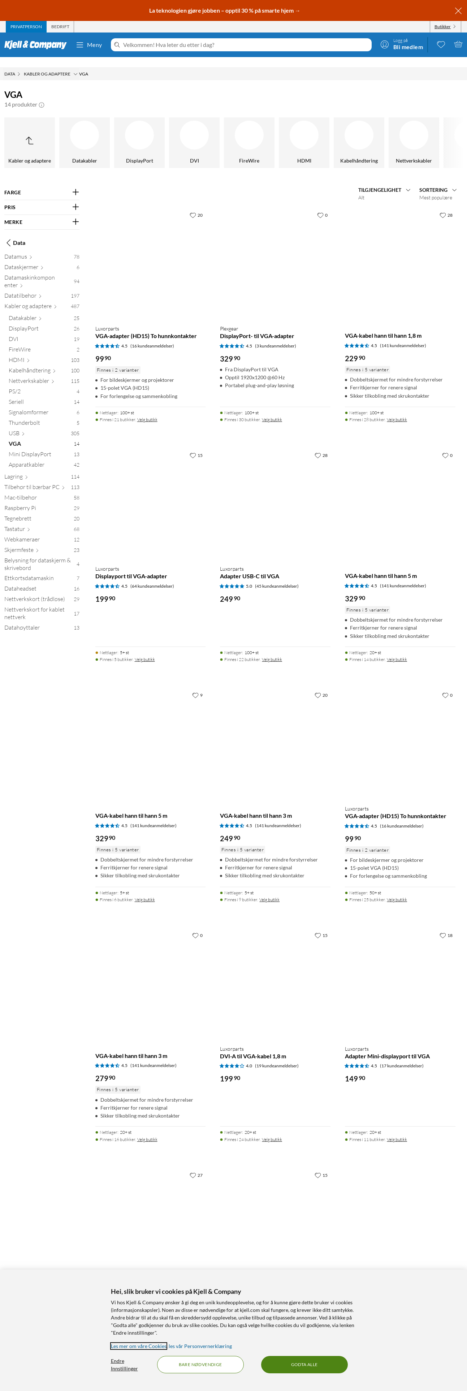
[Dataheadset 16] (41, 580)
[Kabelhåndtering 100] (44, 362)
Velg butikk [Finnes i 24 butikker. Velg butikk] (272, 1129)
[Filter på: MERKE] (41, 212)
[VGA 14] (44, 435)
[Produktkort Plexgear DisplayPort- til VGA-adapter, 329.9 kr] (275, 253)
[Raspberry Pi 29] (41, 499)
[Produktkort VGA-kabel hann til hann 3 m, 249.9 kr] (275, 733)
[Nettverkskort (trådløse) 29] (41, 590)
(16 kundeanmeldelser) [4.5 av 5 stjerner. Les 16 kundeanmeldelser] (152, 335)
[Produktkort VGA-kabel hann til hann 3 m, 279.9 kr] (150, 974)
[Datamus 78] (41, 248)
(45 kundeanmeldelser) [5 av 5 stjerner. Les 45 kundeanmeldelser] (277, 576)
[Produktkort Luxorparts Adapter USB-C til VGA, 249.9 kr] (275, 494)
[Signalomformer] (163, 132)
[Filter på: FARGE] (41, 182)
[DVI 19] (44, 330)
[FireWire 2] (44, 341)
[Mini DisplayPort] (382, 132)
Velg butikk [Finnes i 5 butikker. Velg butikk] (145, 649)
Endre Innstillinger (124, 1364)
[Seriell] (108, 132)
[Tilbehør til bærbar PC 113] (41, 478)
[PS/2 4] (44, 382)
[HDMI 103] (44, 351)
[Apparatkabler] (437, 132)
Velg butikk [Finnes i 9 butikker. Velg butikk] (269, 889)
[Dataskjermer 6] (41, 258)
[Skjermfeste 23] (41, 541)
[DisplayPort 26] (44, 320)
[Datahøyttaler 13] (41, 619)
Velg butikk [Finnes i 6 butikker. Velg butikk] (145, 889)
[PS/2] (53, 132)
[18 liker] (446, 925)
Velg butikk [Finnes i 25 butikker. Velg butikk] (397, 889)
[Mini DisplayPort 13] (44, 445)
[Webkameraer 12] (41, 531)
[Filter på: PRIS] (41, 197)
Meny (88, 44)
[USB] (273, 132)
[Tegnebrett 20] (41, 510)
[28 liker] (446, 204)
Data (14, 232)
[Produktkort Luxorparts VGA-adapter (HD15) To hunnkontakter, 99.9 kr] (150, 253)
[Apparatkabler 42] (44, 456)
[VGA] (327, 132)
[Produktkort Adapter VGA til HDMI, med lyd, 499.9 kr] (275, 1213)
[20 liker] (196, 204)
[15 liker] (196, 445)
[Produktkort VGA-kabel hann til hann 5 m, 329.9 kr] (400, 494)
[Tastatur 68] (41, 520)
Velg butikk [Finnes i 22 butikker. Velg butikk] (272, 649)
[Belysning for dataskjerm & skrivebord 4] (41, 556)
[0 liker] (322, 204)
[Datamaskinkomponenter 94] (41, 273)
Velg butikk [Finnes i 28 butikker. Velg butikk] (397, 409)
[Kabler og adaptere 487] (41, 297)
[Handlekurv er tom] (458, 44)
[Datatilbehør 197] (41, 287)
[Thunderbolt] (218, 132)
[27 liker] (196, 1165)
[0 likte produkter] (441, 44)
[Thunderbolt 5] (44, 414)
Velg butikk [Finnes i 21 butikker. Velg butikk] (147, 409)
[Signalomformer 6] (44, 403)
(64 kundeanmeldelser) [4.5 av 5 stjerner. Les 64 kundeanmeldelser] (152, 576)
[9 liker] (197, 685)
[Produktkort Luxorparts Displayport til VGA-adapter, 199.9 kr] (150, 494)
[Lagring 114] (41, 468)
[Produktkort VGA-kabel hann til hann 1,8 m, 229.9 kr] (400, 253)
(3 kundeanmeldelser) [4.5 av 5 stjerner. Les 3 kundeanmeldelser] (275, 335)
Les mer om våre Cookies (139, 1346)
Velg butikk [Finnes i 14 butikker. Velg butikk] (397, 649)
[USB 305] (44, 424)
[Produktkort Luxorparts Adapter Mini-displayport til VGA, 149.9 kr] (400, 974)
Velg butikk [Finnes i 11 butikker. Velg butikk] (397, 1129)
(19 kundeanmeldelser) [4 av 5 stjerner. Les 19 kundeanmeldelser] (277, 1055)
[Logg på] (401, 44)
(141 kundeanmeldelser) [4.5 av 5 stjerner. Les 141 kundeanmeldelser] (403, 335)
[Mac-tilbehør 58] (41, 489)
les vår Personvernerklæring (200, 1346)
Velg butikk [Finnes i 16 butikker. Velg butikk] (147, 1129)
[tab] (26, 27)
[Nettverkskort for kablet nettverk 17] (41, 605)
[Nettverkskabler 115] (44, 372)
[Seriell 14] (44, 393)
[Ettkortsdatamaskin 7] (41, 569)
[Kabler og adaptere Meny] (75, 64)
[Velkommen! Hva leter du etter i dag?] (246, 44)
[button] (41, 94)
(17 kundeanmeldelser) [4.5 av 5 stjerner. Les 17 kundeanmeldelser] (402, 1055)
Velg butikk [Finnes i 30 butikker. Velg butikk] (272, 409)
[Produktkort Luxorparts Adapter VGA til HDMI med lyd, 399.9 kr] (150, 1213)
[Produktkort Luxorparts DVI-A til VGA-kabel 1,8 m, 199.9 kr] (275, 974)
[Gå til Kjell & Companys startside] (37, 44)
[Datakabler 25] (44, 309)
